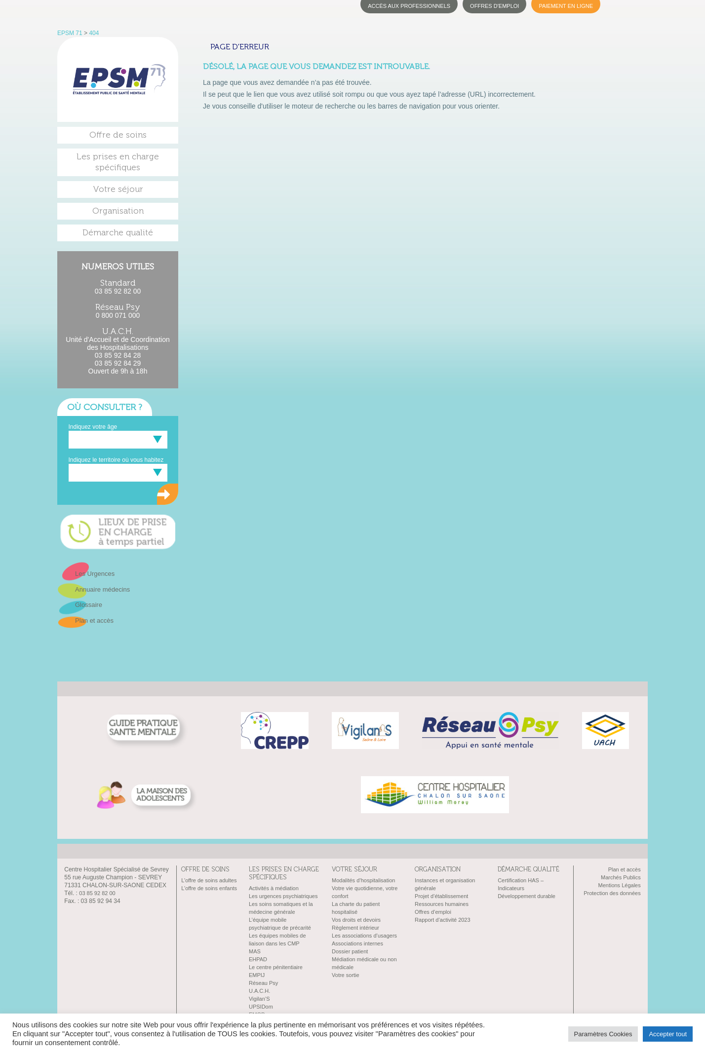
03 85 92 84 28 (118, 355)
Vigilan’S (259, 999)
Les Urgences (95, 573)
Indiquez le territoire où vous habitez (116, 459)
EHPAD (258, 959)
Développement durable (526, 896)
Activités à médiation (274, 888)
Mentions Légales (619, 885)
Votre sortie (345, 975)
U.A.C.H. (259, 991)
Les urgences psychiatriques (283, 896)
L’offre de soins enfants (209, 888)
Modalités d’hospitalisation (363, 880)
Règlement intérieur (355, 928)
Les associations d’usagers (364, 936)
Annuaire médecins (102, 589)
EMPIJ (257, 975)
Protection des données (612, 893)
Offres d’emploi (433, 912)
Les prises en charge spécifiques (118, 162)
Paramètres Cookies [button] (603, 1034)
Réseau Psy (263, 983)
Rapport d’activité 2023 (442, 920)
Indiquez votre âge (93, 426)
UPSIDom (261, 1007)
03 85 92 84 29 (118, 363)
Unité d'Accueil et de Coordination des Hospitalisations (117, 343)
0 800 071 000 (118, 315)
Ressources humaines (442, 904)
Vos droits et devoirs (356, 920)
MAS (255, 951)
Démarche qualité (117, 232)
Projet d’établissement (441, 896)
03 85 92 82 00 (118, 291)
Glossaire (88, 604)
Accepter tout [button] (668, 1034)
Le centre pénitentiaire (276, 967)
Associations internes (357, 943)
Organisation (118, 211)
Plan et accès (94, 620)
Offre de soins (118, 135)
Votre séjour (118, 189)
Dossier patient (350, 951)
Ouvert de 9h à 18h (118, 371)
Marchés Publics (621, 877)
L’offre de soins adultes (208, 880)
